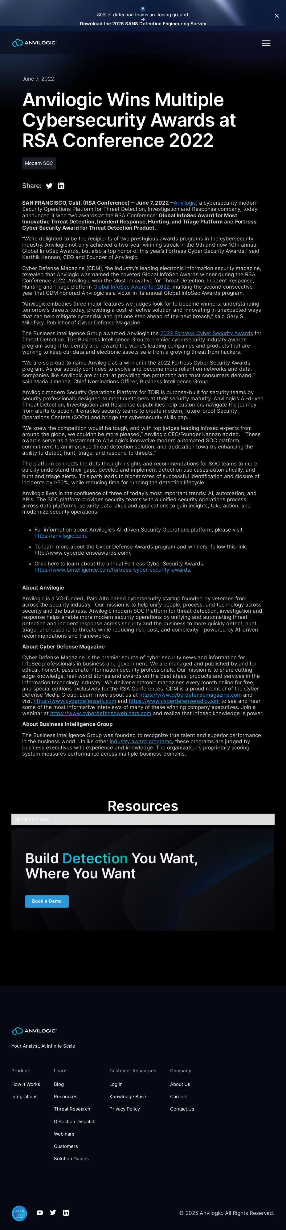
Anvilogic (185, 203)
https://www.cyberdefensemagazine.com (190, 695)
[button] (266, 43)
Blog (59, 1084)
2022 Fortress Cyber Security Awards (206, 333)
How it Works (25, 1084)
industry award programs (141, 741)
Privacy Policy (124, 1109)
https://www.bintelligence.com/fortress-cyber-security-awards (112, 570)
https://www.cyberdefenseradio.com (174, 701)
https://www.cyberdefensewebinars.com (100, 713)
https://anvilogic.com (60, 536)
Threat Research (72, 1109)
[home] (34, 43)
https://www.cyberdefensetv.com (75, 701)
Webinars (64, 1134)
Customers (66, 1146)
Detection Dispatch (75, 1121)
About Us (180, 1084)
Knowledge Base (127, 1096)
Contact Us (182, 1109)
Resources (65, 1096)
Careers (179, 1096)
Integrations (24, 1096)
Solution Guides (71, 1158)
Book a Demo (47, 905)
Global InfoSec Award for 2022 (131, 287)
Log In (116, 1084)
